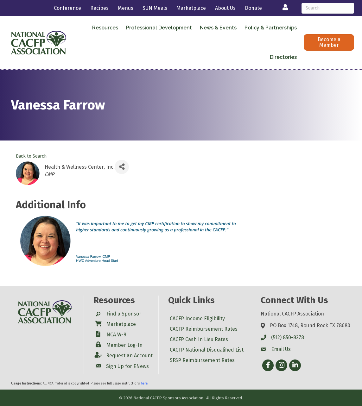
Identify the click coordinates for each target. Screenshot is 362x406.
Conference (67, 8)
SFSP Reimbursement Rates (202, 360)
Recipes (99, 8)
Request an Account (129, 356)
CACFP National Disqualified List (207, 350)
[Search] (328, 8)
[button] (329, 42)
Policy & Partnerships (271, 28)
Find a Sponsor (123, 314)
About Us (225, 8)
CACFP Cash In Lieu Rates (199, 339)
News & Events (218, 28)
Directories (283, 57)
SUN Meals (155, 8)
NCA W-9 (116, 335)
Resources (105, 28)
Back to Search (31, 156)
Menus (125, 8)
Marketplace (191, 8)
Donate (253, 8)
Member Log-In (124, 345)
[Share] (122, 167)
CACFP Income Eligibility (197, 318)
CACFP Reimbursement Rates (204, 329)
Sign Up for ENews (127, 366)
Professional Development (159, 28)
